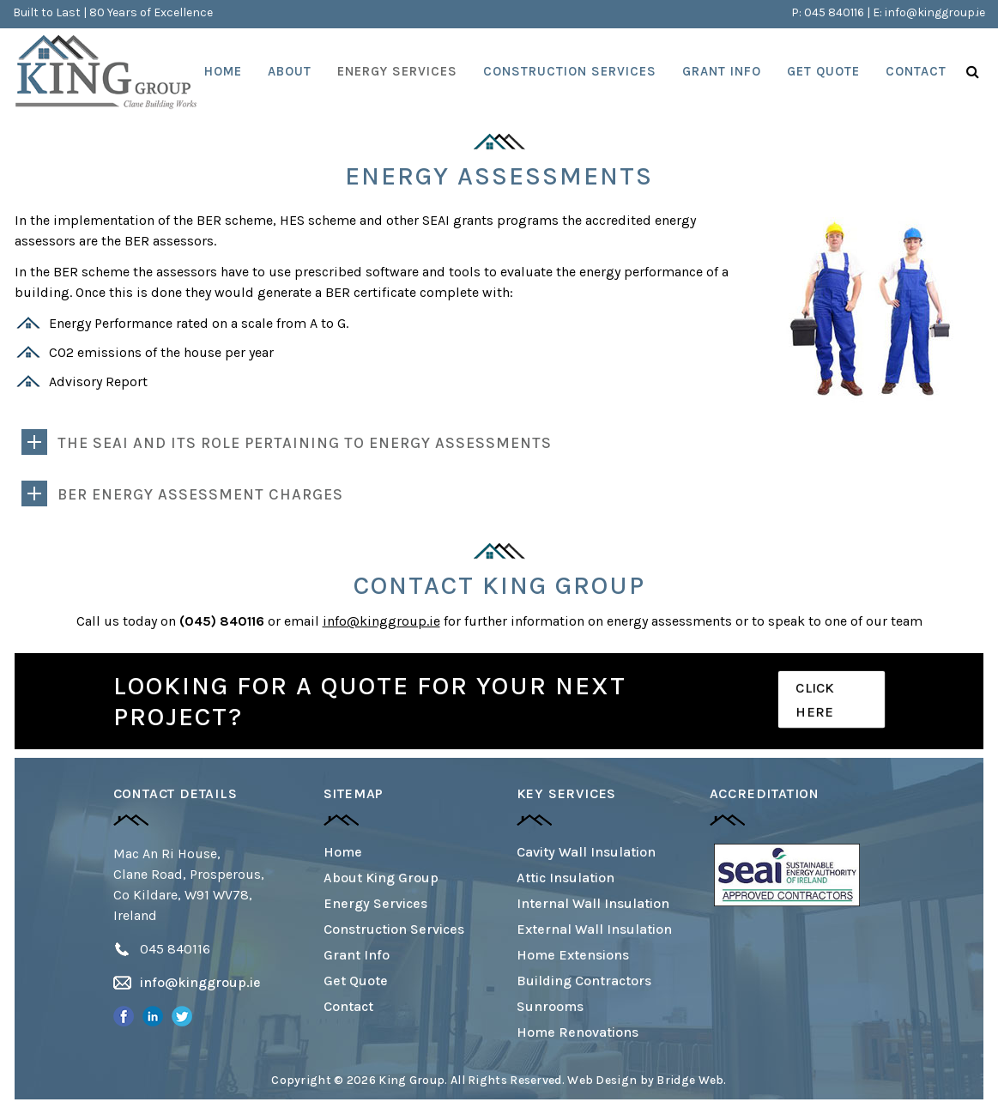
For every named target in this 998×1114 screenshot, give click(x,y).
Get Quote (356, 980)
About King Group (381, 877)
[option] (787, 875)
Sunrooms (550, 1006)
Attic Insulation (565, 877)
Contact (348, 1006)
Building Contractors (584, 980)
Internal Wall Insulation (593, 903)
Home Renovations (577, 1032)
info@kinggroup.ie (935, 12)
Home (343, 852)
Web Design (602, 1080)
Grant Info (357, 955)
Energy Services (375, 903)
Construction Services (394, 929)
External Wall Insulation (594, 929)
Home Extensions (573, 955)
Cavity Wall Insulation (586, 852)
